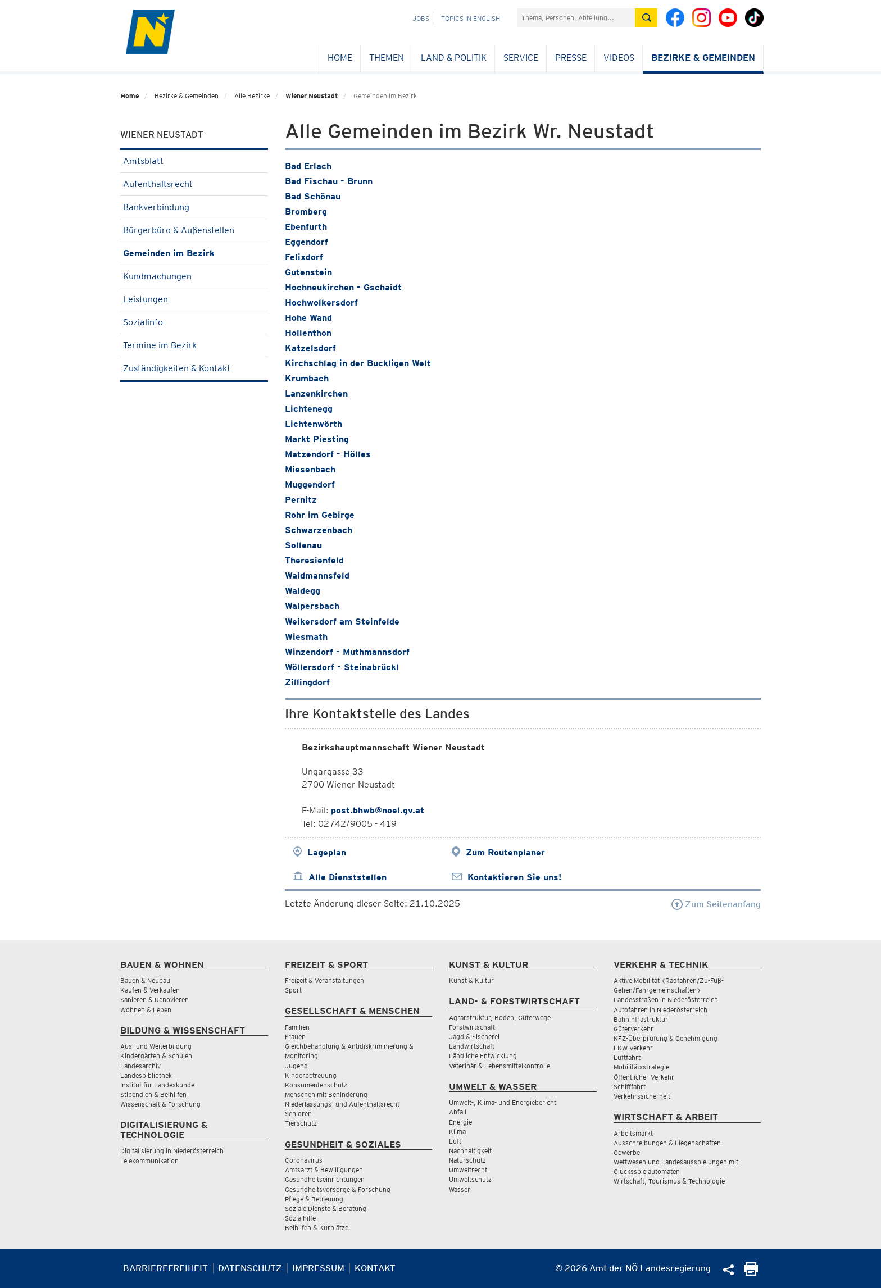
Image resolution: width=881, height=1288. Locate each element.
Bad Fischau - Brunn (329, 181)
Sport (293, 990)
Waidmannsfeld (317, 575)
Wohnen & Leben (145, 1009)
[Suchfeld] (576, 17)
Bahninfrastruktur (641, 1019)
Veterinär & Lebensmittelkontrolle (499, 1066)
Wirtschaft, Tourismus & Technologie (669, 1181)
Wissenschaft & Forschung (160, 1104)
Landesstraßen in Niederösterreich (666, 999)
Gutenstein (308, 272)
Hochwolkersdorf (321, 302)
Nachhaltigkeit (470, 1150)
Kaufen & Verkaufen (150, 990)
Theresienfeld (314, 560)
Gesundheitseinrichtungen (325, 1179)
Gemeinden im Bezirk (194, 253)
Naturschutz (467, 1160)
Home (340, 57)
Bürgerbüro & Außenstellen (194, 230)
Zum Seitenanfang (716, 904)
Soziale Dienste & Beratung (325, 1208)
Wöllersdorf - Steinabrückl (342, 667)
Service (520, 57)
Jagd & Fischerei (474, 1036)
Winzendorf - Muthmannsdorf (347, 652)
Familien (297, 1027)
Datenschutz (250, 1268)
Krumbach (307, 378)
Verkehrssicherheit (642, 1096)
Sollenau (303, 545)
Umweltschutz (470, 1179)
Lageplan (326, 852)
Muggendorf (310, 484)
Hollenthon (308, 332)
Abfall (457, 1112)
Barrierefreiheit (165, 1268)
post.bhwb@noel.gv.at (377, 810)
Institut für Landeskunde (157, 1085)
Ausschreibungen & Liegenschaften (667, 1143)
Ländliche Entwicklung (483, 1056)
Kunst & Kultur (471, 980)
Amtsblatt (194, 161)
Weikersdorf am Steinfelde (342, 621)
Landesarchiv (140, 1066)
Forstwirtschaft (472, 1027)
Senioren (298, 1113)
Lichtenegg (309, 408)
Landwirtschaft (471, 1046)
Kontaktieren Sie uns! (514, 877)
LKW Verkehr (633, 1048)
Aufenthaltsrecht (194, 184)
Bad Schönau (312, 196)
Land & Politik (454, 57)
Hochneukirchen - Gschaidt (343, 287)
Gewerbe (627, 1152)
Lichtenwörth (313, 423)
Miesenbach (310, 469)
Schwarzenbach (318, 530)
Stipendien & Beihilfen (153, 1094)
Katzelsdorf (310, 348)
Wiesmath (306, 636)
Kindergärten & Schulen (156, 1056)
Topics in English (470, 18)
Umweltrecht (468, 1170)
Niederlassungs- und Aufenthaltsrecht (342, 1104)
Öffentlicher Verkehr (644, 1077)
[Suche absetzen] (646, 17)
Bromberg (306, 211)
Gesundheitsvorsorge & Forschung (337, 1189)
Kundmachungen (194, 276)
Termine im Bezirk (194, 345)
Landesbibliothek (146, 1075)
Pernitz (301, 499)
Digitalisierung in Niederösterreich (172, 1150)
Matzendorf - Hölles (328, 454)
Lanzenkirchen (316, 393)
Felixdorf (304, 257)
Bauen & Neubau (145, 980)
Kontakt (375, 1268)
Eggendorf (306, 241)
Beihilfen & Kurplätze (316, 1227)
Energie (460, 1122)
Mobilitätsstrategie (641, 1067)
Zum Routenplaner (505, 852)
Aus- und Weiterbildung (156, 1046)
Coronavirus (304, 1160)
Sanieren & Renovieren (154, 999)
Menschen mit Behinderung (326, 1094)
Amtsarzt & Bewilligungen (324, 1170)
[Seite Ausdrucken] (751, 1272)
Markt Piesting (317, 439)
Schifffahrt (630, 1086)
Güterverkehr (633, 1029)
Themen (386, 57)
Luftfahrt (627, 1057)
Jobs (420, 18)
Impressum (318, 1268)
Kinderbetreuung (311, 1075)
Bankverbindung (194, 207)
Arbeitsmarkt (633, 1133)
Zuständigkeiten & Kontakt (194, 368)
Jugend (296, 1066)
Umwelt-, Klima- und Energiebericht (502, 1102)
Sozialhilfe (300, 1218)
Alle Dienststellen (347, 877)
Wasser (459, 1189)
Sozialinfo (194, 322)
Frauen (295, 1036)
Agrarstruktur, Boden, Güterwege (500, 1017)
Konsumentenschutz (316, 1085)
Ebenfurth (306, 226)
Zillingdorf (307, 682)
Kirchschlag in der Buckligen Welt (358, 363)
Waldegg (302, 590)
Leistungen (194, 299)
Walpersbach (312, 605)
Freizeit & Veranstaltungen (324, 980)
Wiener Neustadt (311, 96)
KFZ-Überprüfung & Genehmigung (665, 1038)
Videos (618, 57)
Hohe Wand (308, 317)
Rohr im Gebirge (320, 514)
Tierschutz (301, 1123)
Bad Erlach (308, 166)
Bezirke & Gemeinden (703, 57)
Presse (571, 57)
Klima (457, 1131)
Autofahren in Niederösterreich (660, 1009)
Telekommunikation (149, 1161)
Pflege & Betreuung (314, 1199)
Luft (455, 1141)
